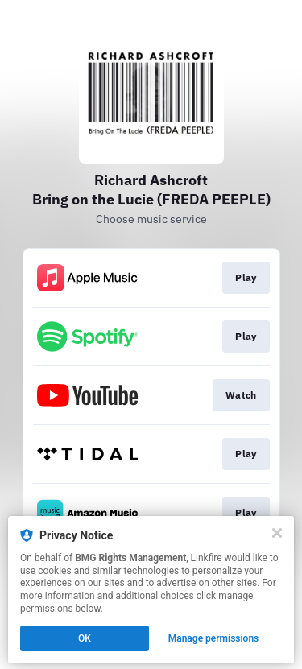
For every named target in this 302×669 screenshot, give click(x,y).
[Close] (277, 533)
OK (84, 638)
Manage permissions (213, 638)
